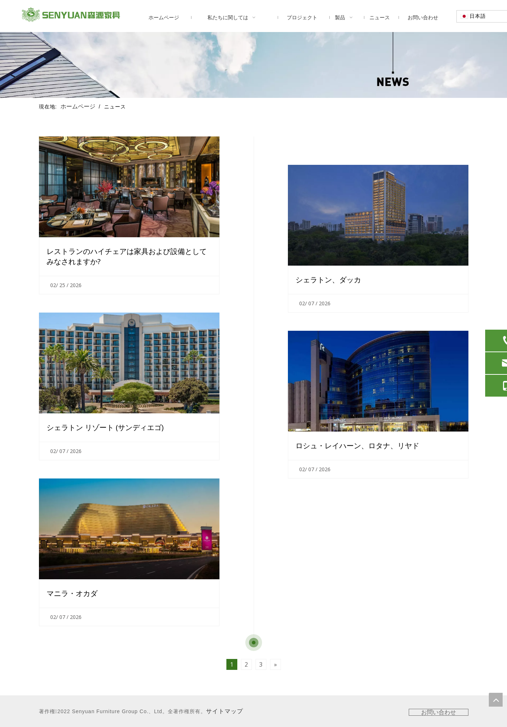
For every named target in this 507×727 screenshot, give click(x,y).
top (496, 700)
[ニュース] (253, 65)
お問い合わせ (438, 712)
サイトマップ (224, 711)
